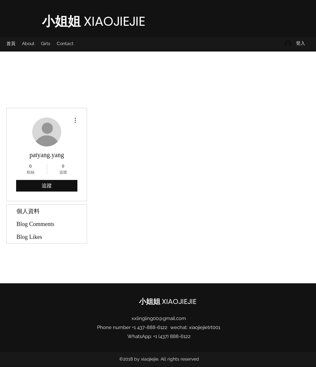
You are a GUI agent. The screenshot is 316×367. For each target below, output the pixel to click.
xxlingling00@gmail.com (159, 318)
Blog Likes (29, 237)
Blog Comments (35, 224)
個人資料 (28, 211)
